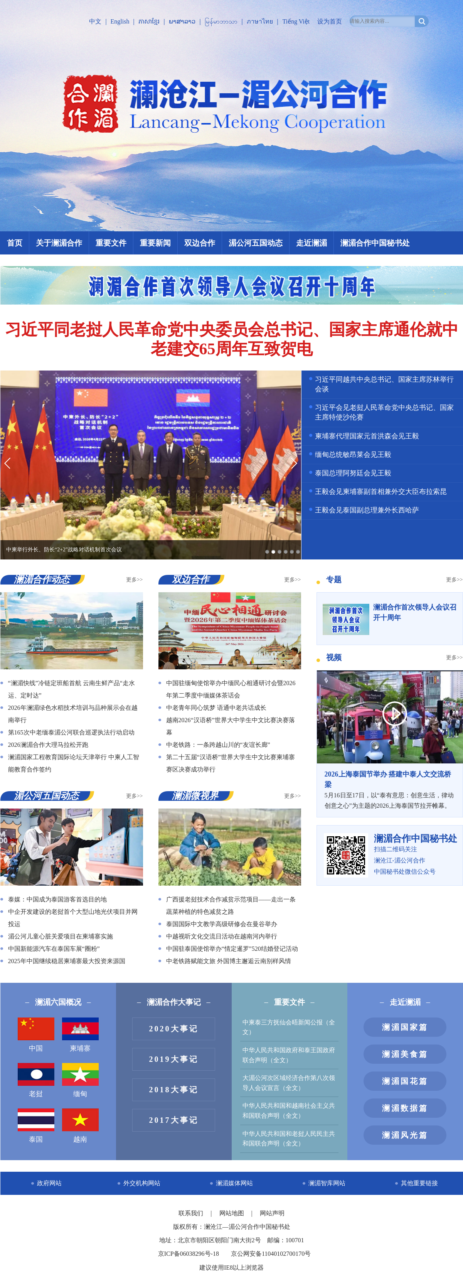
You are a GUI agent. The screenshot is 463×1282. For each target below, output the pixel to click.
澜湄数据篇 (405, 1108)
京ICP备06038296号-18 (188, 1253)
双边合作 (199, 243)
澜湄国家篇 (405, 1027)
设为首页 (329, 21)
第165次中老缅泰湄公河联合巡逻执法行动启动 (71, 732)
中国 (36, 1035)
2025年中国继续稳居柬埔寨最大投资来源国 (66, 961)
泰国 (36, 1125)
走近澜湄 (311, 243)
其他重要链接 (419, 1183)
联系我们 (191, 1213)
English (120, 21)
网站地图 (232, 1213)
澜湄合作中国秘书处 (375, 243)
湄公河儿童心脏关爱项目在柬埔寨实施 (60, 936)
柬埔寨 (80, 1035)
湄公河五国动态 (256, 243)
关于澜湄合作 (59, 243)
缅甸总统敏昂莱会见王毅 (353, 454)
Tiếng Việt (296, 21)
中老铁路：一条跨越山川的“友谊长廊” (218, 744)
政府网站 (49, 1183)
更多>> (134, 580)
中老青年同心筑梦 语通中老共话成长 (216, 707)
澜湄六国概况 (58, 1002)
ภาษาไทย (260, 21)
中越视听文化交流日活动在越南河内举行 (221, 936)
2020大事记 (174, 1028)
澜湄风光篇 (405, 1135)
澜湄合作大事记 (174, 1002)
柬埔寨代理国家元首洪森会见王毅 (367, 436)
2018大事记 (174, 1089)
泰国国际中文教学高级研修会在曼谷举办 (221, 924)
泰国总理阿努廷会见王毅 (353, 473)
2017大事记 (174, 1120)
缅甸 (80, 1080)
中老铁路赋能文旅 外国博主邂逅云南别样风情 (228, 961)
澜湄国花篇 (405, 1081)
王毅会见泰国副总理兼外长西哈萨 (367, 510)
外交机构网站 (141, 1183)
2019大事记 (174, 1059)
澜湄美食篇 (405, 1054)
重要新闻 (155, 243)
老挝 (36, 1080)
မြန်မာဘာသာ (221, 21)
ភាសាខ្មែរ (149, 21)
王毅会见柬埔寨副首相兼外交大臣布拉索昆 (381, 491)
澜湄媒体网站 (234, 1183)
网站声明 (272, 1213)
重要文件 (111, 243)
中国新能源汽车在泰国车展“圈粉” (54, 948)
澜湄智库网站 (326, 1183)
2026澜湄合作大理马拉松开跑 (48, 744)
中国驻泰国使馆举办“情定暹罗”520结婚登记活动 (232, 948)
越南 (80, 1125)
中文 (95, 21)
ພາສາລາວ (182, 21)
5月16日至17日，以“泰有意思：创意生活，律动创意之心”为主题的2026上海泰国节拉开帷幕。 (390, 789)
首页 (14, 243)
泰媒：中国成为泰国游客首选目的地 (57, 899)
